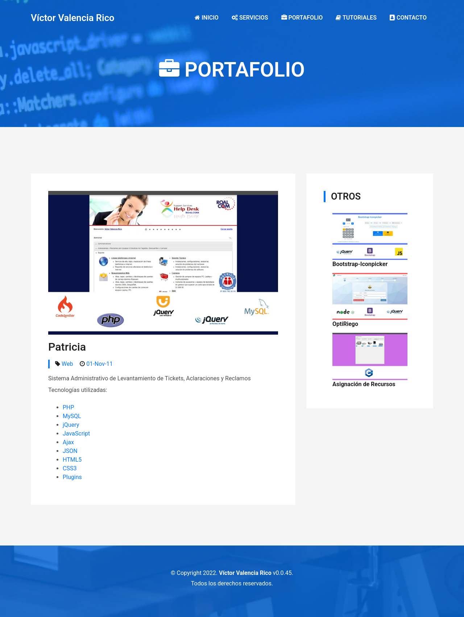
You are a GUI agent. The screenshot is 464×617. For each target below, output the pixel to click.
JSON (70, 451)
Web (67, 363)
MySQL (72, 416)
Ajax (68, 442)
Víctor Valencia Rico (73, 17)
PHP (68, 407)
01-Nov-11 (99, 363)
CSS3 (69, 468)
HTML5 (72, 459)
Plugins (72, 477)
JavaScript (76, 433)
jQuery (71, 424)
